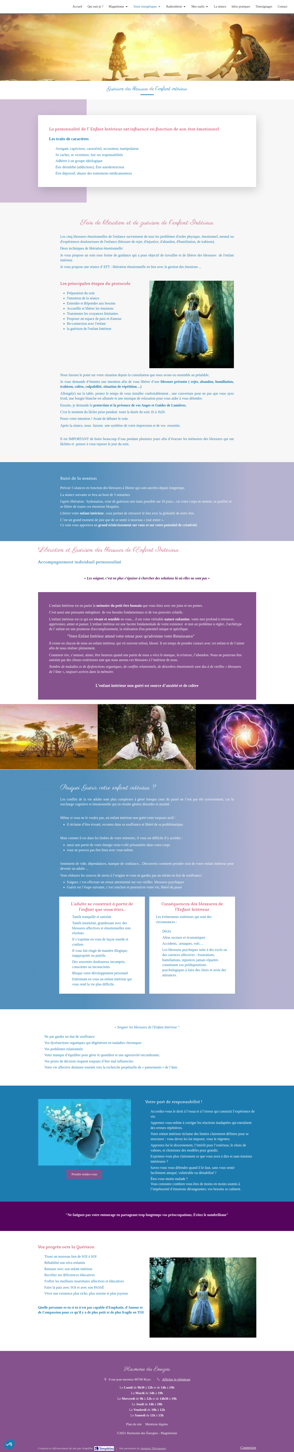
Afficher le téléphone (176, 1379)
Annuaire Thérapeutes (153, 1448)
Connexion (248, 1448)
